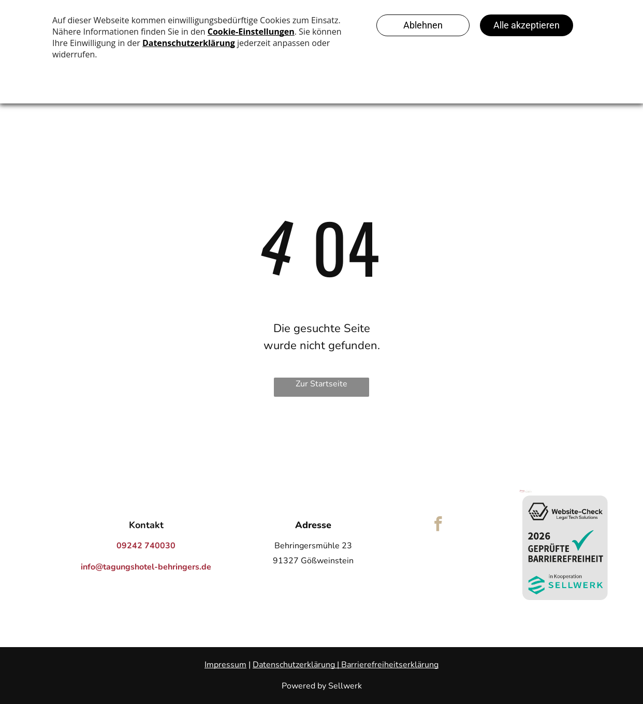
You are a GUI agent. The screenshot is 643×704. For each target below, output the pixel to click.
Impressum (225, 664)
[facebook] (438, 525)
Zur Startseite (321, 384)
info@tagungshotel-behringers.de (146, 567)
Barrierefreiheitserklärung (390, 664)
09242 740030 (146, 545)
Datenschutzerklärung (294, 664)
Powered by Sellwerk (322, 686)
